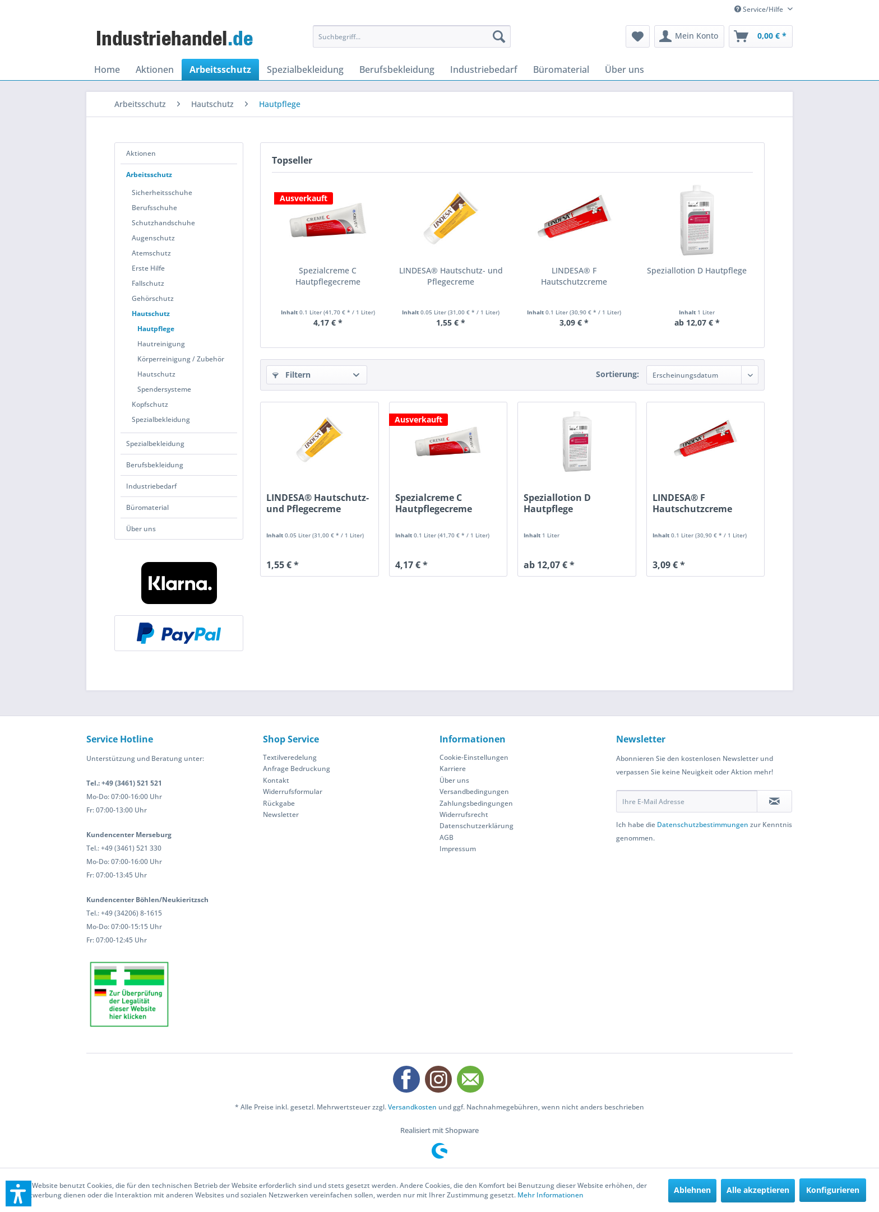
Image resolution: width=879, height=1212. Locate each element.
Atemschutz (151, 253)
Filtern (291, 374)
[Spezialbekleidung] (305, 69)
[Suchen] (499, 36)
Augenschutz (153, 238)
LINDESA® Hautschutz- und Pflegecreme (451, 276)
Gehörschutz (153, 298)
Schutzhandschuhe (163, 222)
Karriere (453, 768)
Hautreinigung (161, 344)
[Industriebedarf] (483, 69)
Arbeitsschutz (149, 174)
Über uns (141, 528)
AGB (447, 837)
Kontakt (276, 780)
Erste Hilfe (148, 268)
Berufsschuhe (154, 207)
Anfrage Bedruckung (296, 768)
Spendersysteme (164, 389)
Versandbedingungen (474, 791)
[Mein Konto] (689, 36)
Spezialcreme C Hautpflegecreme (327, 276)
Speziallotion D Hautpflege (697, 270)
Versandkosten (412, 1107)
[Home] (107, 69)
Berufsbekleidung (154, 465)
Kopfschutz (150, 404)
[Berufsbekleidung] (396, 69)
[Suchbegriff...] (412, 36)
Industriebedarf (151, 486)
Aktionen (141, 153)
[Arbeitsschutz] (220, 69)
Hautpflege (155, 328)
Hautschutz (151, 313)
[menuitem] (412, 36)
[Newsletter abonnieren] (774, 801)
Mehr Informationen (550, 1195)
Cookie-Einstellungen (474, 757)
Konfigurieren (832, 1190)
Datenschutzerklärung (476, 825)
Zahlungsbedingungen (476, 803)
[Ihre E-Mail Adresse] (686, 801)
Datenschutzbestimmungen (702, 824)
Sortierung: (617, 374)
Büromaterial (147, 507)
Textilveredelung (290, 757)
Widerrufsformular (292, 791)
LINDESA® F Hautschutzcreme (574, 276)
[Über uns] (624, 69)
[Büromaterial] (561, 69)
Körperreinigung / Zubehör (180, 359)
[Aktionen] (155, 69)
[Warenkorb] (761, 36)
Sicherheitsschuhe (162, 192)
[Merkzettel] (638, 36)
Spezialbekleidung (161, 419)
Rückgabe (279, 803)
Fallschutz (148, 283)
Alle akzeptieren (758, 1190)
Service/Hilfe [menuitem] (759, 9)
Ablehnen (692, 1190)
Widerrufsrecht (464, 814)
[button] (18, 1193)
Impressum (458, 848)
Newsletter (281, 814)
